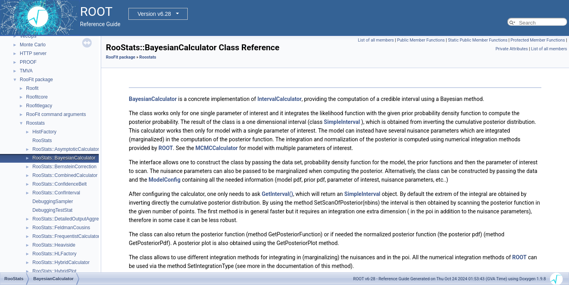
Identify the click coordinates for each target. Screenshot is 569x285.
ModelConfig (165, 180)
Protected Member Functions (538, 40)
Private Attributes (512, 48)
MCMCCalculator (217, 148)
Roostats (35, 123)
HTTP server (33, 53)
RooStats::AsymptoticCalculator (65, 149)
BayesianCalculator (153, 99)
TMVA (26, 71)
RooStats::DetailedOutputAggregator (70, 219)
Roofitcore (37, 97)
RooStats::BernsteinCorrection (64, 166)
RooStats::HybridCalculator (61, 262)
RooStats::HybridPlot (54, 271)
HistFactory (44, 132)
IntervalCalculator (279, 99)
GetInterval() (277, 194)
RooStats (42, 140)
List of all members (376, 40)
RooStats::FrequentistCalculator (66, 236)
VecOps (28, 36)
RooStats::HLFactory (54, 253)
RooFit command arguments (56, 114)
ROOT (165, 148)
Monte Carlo (32, 45)
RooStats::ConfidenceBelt (59, 184)
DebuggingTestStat (52, 210)
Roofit (32, 88)
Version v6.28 (154, 14)
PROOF (28, 62)
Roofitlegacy (39, 105)
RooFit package (36, 79)
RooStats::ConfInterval (56, 193)
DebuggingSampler (52, 201)
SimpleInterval (342, 122)
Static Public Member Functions (477, 40)
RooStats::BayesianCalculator (63, 158)
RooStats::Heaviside (53, 245)
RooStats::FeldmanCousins (61, 227)
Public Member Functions (421, 40)
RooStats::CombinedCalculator (65, 175)
